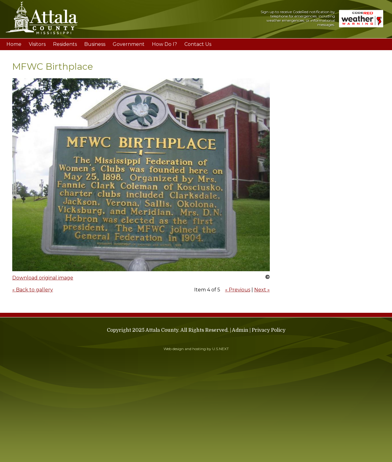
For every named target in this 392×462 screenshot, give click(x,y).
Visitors (37, 44)
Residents (65, 44)
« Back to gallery (32, 290)
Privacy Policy (268, 330)
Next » (262, 290)
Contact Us (197, 44)
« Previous (237, 290)
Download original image (42, 278)
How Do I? (164, 44)
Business (94, 44)
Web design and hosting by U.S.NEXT (196, 348)
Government (129, 44)
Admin (240, 330)
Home (13, 44)
